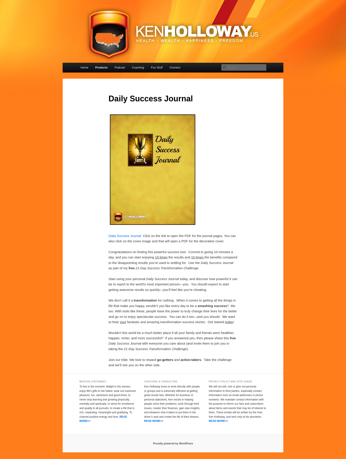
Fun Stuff (157, 67)
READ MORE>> (153, 421)
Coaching (138, 67)
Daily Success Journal (125, 236)
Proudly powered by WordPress (173, 443)
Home (84, 67)
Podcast (120, 67)
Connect (174, 67)
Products (101, 67)
